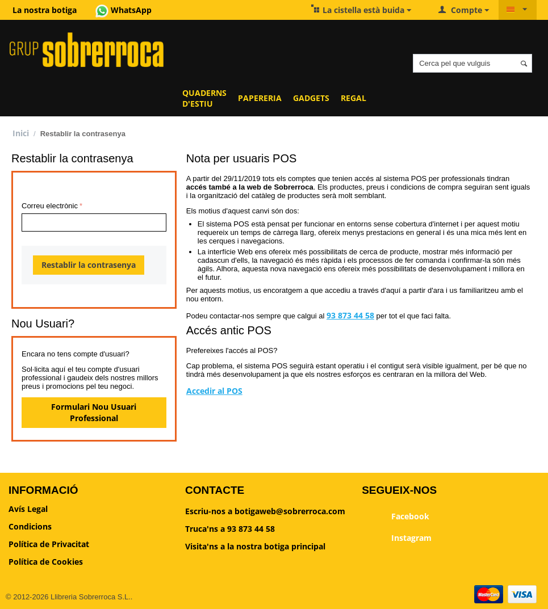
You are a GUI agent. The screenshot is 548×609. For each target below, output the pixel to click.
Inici (20, 133)
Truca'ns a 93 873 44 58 (230, 528)
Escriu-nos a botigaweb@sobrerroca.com (265, 511)
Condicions (30, 526)
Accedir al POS (214, 390)
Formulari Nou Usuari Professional (93, 412)
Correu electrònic (50, 205)
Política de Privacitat (49, 544)
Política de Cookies (46, 561)
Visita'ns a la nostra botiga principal (255, 546)
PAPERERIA (260, 98)
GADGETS (311, 98)
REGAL (353, 98)
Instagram (397, 538)
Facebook (395, 517)
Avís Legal (28, 508)
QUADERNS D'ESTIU (204, 98)
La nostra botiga (44, 10)
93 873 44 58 (350, 315)
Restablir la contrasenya (88, 264)
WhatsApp (123, 10)
